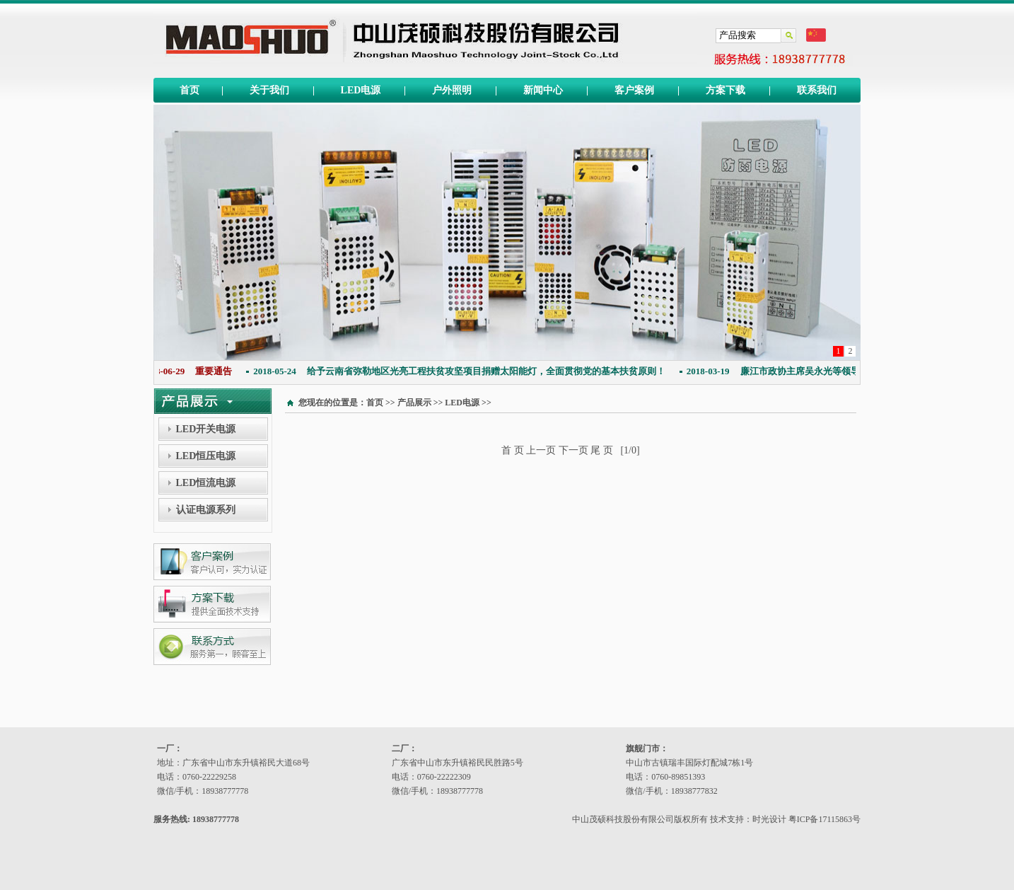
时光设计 (769, 819)
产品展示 (414, 403)
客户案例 (634, 90)
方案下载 (725, 90)
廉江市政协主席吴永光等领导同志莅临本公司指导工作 (826, 371)
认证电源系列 (205, 509)
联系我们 (817, 90)
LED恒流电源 (206, 483)
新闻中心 (543, 90)
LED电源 (361, 90)
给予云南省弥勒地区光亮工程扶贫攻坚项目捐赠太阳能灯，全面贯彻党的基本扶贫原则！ (462, 371)
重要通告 (190, 371)
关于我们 (269, 90)
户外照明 (452, 90)
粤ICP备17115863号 (824, 819)
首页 (189, 90)
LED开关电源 (206, 429)
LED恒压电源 (206, 456)
